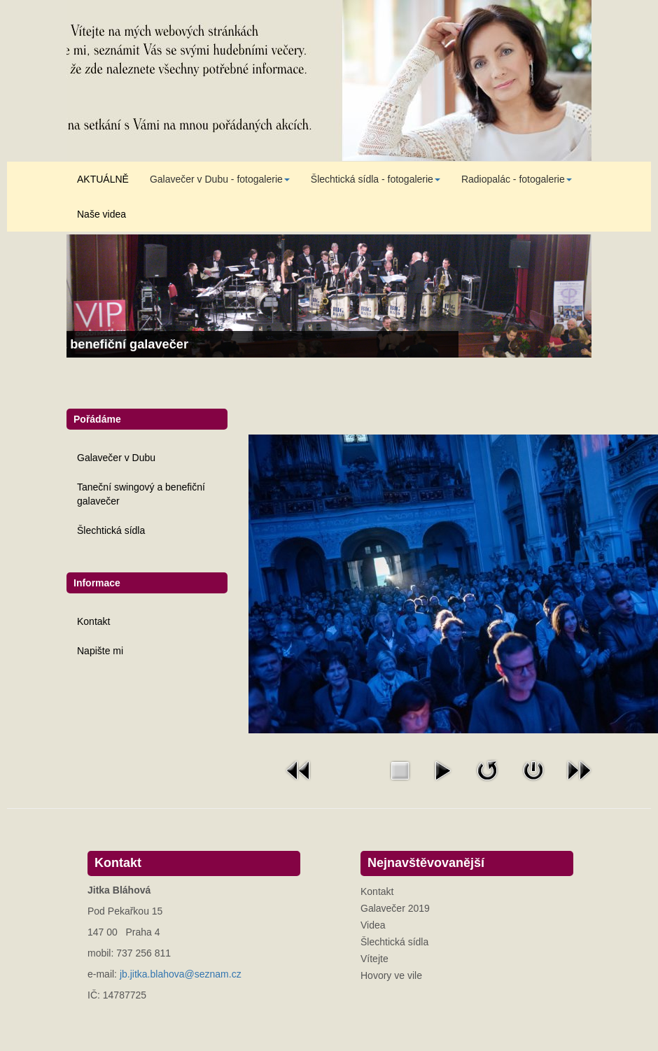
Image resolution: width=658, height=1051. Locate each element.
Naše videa (101, 214)
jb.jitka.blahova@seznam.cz (180, 974)
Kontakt (93, 621)
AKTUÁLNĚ (103, 179)
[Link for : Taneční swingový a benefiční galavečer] (329, 296)
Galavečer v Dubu (116, 457)
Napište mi (100, 650)
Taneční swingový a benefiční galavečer (141, 494)
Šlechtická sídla (111, 530)
